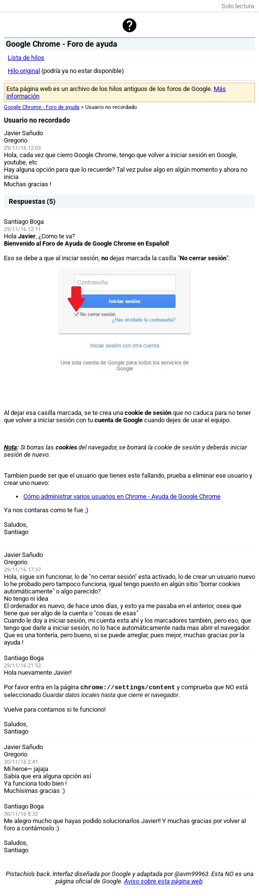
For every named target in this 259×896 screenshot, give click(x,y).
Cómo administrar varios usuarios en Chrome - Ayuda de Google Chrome (122, 496)
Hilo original (24, 70)
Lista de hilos (26, 57)
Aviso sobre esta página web (163, 881)
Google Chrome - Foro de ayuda (41, 107)
